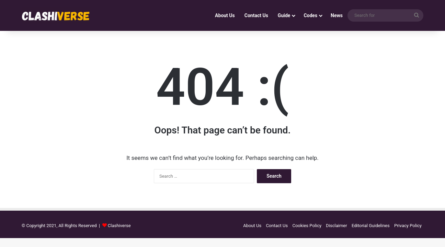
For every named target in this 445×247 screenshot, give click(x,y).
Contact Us (256, 15)
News (337, 15)
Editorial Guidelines (371, 225)
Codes (310, 15)
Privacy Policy (408, 225)
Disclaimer (336, 225)
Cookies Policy (306, 225)
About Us (225, 15)
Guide (284, 15)
